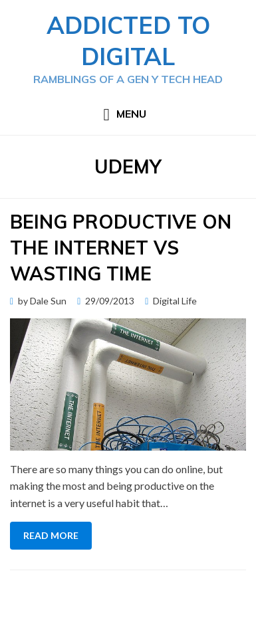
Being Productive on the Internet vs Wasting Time (120, 247)
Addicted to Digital (128, 40)
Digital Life (175, 300)
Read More (50, 535)
